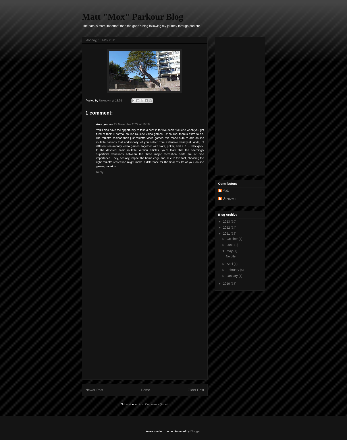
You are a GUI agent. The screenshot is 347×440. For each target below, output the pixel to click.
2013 (227, 221)
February (233, 270)
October (233, 239)
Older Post (196, 390)
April (230, 264)
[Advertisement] (144, 309)
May (230, 251)
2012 (227, 227)
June (230, 245)
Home (145, 390)
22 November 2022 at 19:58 (132, 124)
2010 (227, 283)
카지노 (186, 146)
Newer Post (94, 390)
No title (231, 256)
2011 (227, 233)
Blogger (195, 431)
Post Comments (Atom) (153, 404)
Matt (226, 190)
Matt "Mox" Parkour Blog (132, 17)
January (233, 276)
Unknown (229, 198)
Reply (99, 172)
